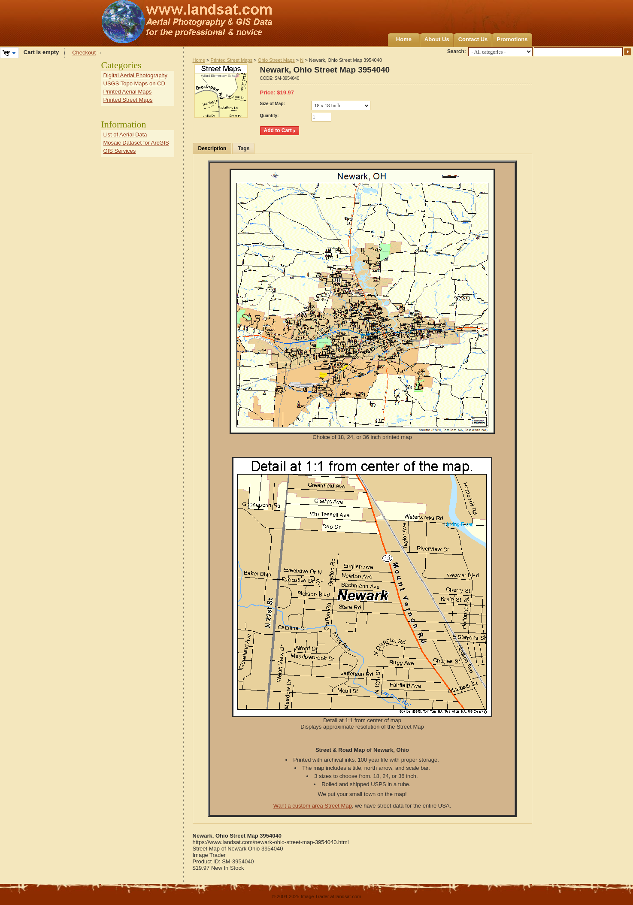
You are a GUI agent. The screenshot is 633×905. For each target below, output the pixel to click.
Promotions (512, 39)
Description (212, 148)
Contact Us (473, 39)
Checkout (84, 52)
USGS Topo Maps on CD (134, 83)
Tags (243, 148)
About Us (436, 39)
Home (404, 39)
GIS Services (119, 151)
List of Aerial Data (125, 134)
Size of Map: (272, 103)
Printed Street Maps (232, 60)
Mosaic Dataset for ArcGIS (136, 142)
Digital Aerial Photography (135, 75)
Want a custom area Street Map (312, 805)
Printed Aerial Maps (127, 91)
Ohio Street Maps (276, 60)
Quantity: (269, 115)
